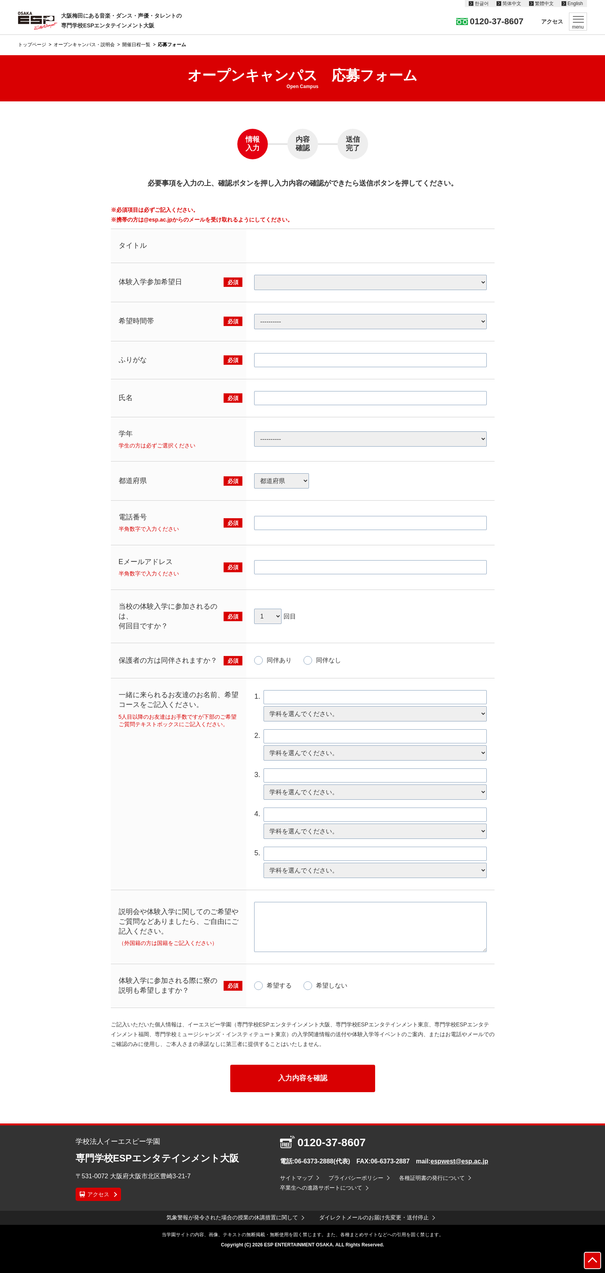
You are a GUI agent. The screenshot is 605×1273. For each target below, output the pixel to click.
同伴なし (328, 660)
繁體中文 (544, 3)
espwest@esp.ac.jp (459, 1161)
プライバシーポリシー (356, 1178)
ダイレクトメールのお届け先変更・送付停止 (374, 1217)
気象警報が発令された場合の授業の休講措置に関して (232, 1217)
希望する (279, 985)
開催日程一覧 (136, 44)
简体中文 (511, 3)
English (575, 3)
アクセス (552, 21)
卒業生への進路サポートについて (321, 1188)
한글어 (482, 3)
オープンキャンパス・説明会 (84, 44)
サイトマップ (296, 1178)
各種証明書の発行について (432, 1178)
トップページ (32, 44)
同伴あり (279, 660)
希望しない (331, 985)
